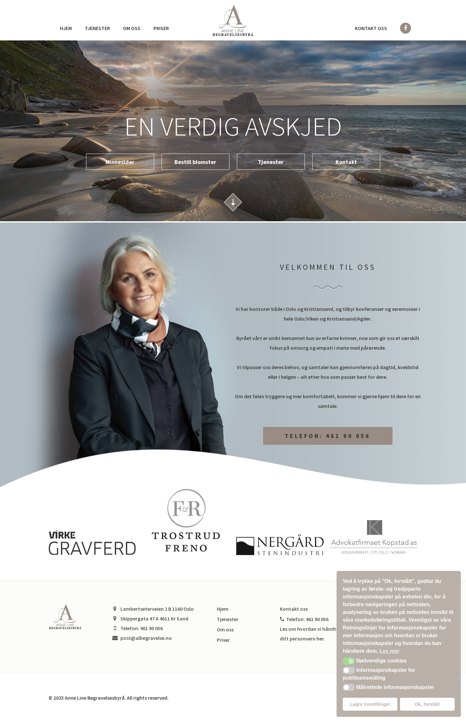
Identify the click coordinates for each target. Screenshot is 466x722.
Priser (161, 28)
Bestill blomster (195, 162)
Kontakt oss (371, 28)
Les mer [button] (389, 651)
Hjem (66, 28)
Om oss (131, 28)
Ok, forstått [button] (427, 704)
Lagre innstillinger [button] (370, 704)
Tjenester (97, 28)
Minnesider (119, 162)
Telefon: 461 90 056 (328, 436)
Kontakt (346, 162)
